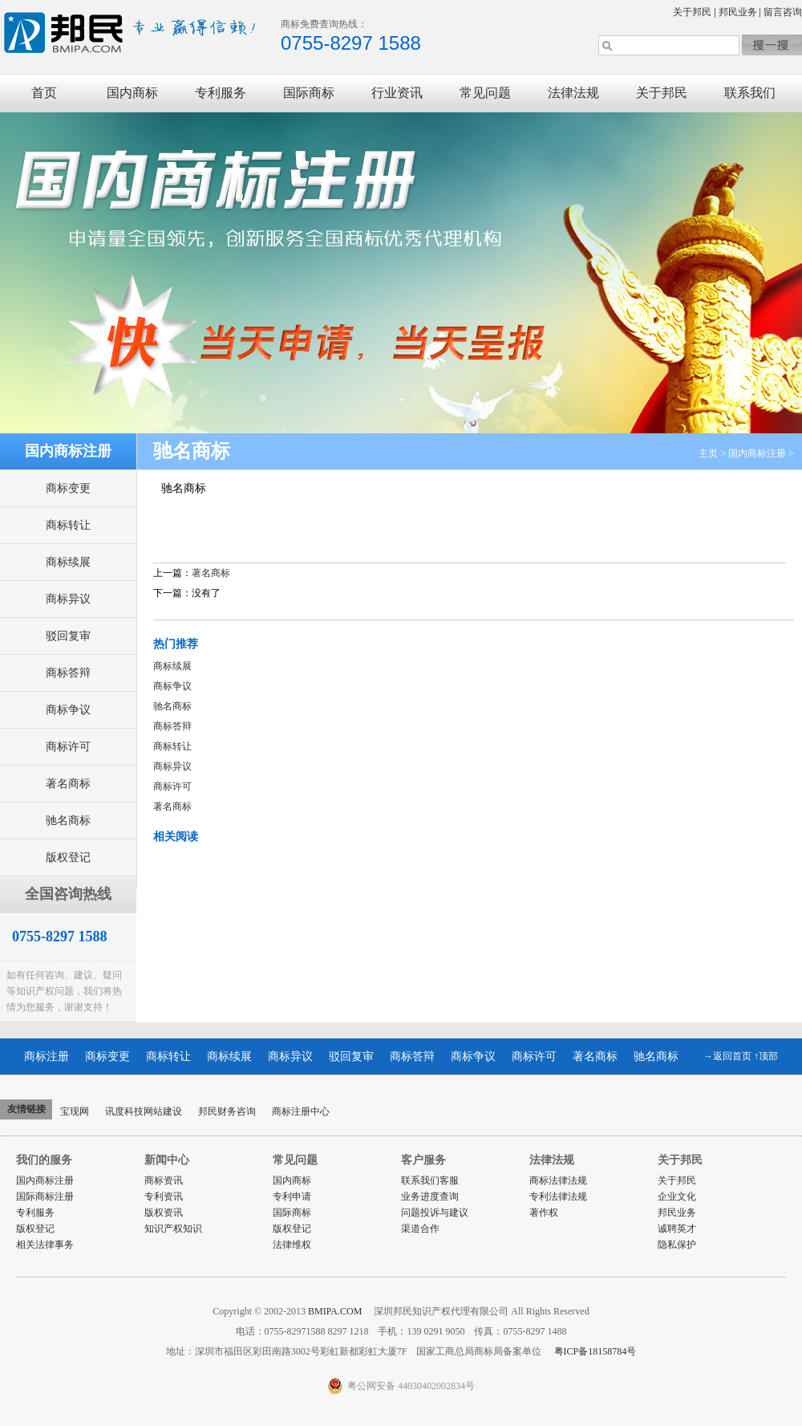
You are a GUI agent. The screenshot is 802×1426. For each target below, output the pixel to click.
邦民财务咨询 (227, 1111)
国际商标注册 (45, 1196)
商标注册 (46, 1056)
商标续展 (68, 562)
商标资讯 (163, 1180)
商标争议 (68, 710)
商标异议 (68, 599)
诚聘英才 (677, 1228)
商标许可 (68, 747)
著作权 (543, 1212)
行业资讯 (397, 93)
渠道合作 (420, 1228)
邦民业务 (738, 12)
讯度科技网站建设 (143, 1111)
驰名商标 (68, 821)
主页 (708, 453)
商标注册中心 (301, 1111)
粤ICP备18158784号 (594, 1351)
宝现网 (74, 1111)
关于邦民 (692, 12)
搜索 (772, 45)
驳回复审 (68, 636)
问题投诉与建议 (434, 1212)
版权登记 (68, 857)
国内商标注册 (757, 453)
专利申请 (292, 1196)
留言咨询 (783, 12)
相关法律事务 (45, 1244)
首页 (44, 93)
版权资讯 (163, 1212)
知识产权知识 (173, 1228)
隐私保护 (677, 1244)
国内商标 (132, 93)
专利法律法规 (558, 1196)
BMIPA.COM (336, 1311)
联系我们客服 (430, 1180)
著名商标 (68, 784)
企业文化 (677, 1196)
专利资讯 (163, 1196)
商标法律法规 (558, 1180)
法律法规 (573, 93)
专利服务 (220, 93)
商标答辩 (68, 673)
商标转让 (68, 525)
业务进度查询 (430, 1196)
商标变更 (68, 488)
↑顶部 (766, 1056)
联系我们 (750, 93)
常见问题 (485, 93)
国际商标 (308, 93)
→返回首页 (727, 1056)
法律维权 (292, 1244)
